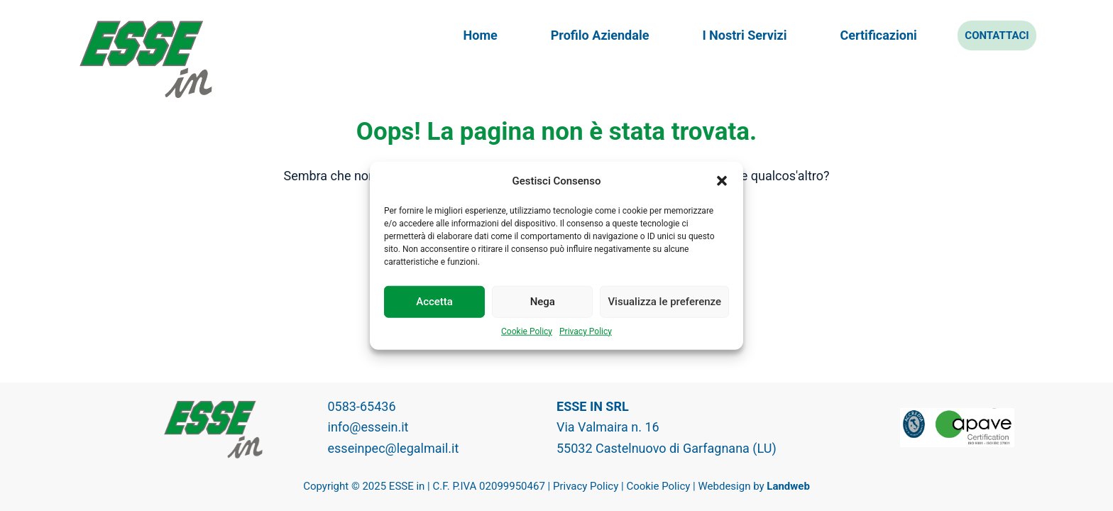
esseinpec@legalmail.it (393, 448)
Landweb (788, 486)
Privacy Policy (585, 331)
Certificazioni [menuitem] (878, 35)
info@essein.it (368, 426)
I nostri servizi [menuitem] (744, 35)
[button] (722, 181)
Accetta (434, 301)
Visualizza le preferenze (664, 301)
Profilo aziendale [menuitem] (600, 35)
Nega (542, 301)
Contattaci (997, 35)
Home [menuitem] (481, 35)
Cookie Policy (526, 331)
